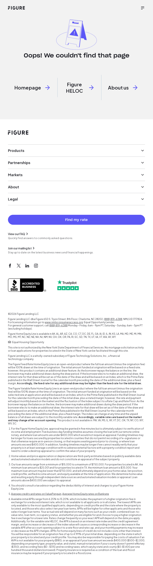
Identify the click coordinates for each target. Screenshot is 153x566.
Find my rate (76, 220)
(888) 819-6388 (113, 319)
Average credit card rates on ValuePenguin (36, 493)
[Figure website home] (16, 8)
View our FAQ (18, 234)
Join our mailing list (22, 248)
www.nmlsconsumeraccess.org (64, 322)
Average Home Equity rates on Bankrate (85, 493)
